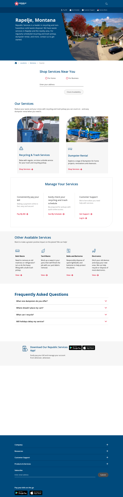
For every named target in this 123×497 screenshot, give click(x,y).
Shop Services (26, 169)
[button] (17, 44)
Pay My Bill (22, 214)
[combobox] (61, 83)
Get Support (85, 214)
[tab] (61, 301)
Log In (83, 218)
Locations (23, 63)
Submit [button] (103, 475)
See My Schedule (56, 214)
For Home (52, 78)
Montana (33, 63)
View (18, 275)
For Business (74, 78)
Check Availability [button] (74, 92)
